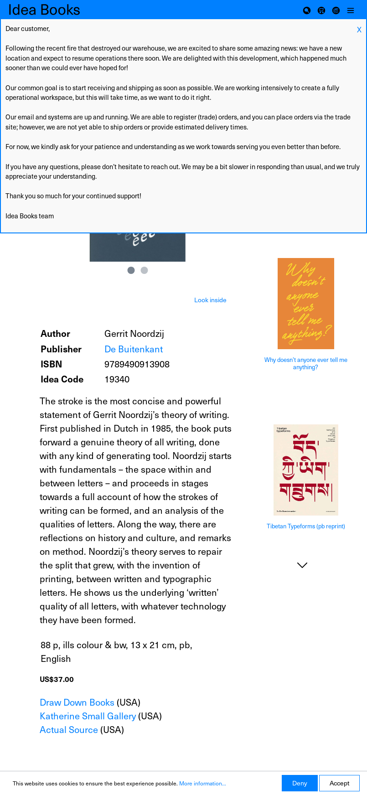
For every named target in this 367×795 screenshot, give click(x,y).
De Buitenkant (133, 349)
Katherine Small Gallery (88, 716)
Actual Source (69, 729)
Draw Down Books (77, 702)
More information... (202, 783)
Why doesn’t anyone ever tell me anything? (305, 363)
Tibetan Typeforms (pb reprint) (306, 526)
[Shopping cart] (321, 9)
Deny (299, 783)
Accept (339, 783)
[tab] (210, 299)
